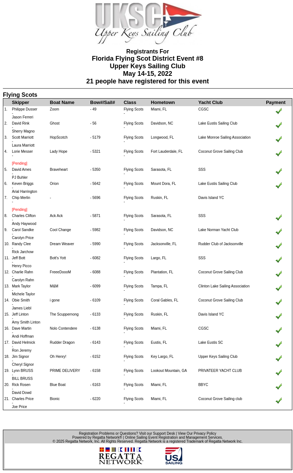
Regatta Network (78, 441)
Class (130, 102)
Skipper (20, 102)
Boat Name (62, 102)
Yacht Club (210, 102)
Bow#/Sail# (102, 102)
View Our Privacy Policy (197, 433)
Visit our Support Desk (157, 433)
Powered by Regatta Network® (97, 437)
